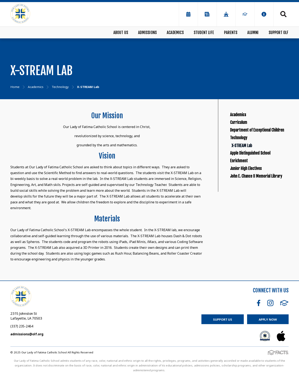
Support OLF (279, 32)
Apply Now (268, 319)
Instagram (270, 303)
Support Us (222, 319)
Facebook (259, 303)
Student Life (204, 32)
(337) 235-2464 (21, 326)
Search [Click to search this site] (283, 14)
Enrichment (243, 210)
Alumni (253, 32)
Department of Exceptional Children (260, 150)
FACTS (284, 303)
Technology (242, 168)
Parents (230, 32)
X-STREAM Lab (252, 182)
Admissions (147, 32)
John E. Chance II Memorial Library (260, 243)
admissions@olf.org (26, 334)
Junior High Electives (253, 225)
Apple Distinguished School (260, 196)
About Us (120, 32)
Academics (175, 32)
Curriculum (243, 132)
